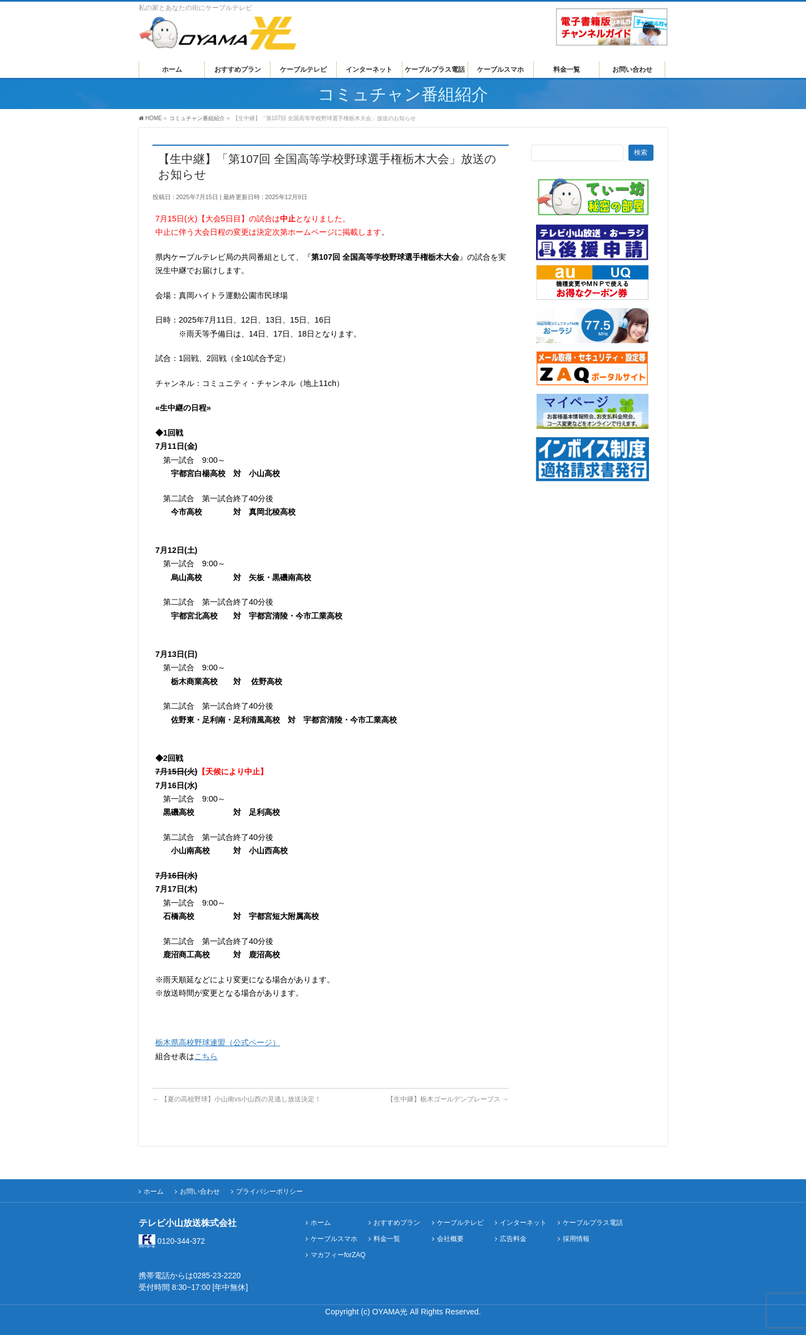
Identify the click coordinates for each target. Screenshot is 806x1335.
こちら (206, 1056)
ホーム (154, 1191)
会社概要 (450, 1239)
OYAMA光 (391, 1311)
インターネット (523, 1223)
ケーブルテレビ (460, 1223)
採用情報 (576, 1239)
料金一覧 (386, 1239)
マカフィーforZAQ (338, 1255)
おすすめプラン (396, 1223)
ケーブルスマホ (334, 1239)
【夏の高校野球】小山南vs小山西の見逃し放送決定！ (237, 1099)
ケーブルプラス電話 (593, 1223)
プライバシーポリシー (269, 1191)
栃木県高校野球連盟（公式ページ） (217, 1042)
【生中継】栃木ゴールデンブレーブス (448, 1099)
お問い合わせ (200, 1191)
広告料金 (513, 1239)
